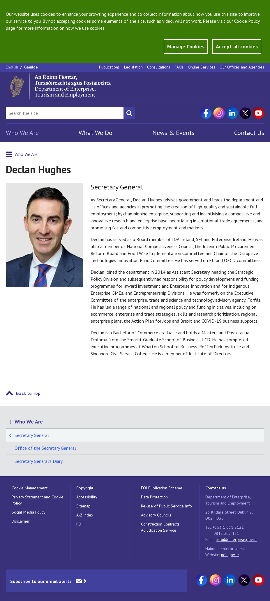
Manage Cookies (185, 46)
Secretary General (32, 435)
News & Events (173, 133)
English (12, 67)
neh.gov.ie (230, 554)
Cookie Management (29, 488)
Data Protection (154, 497)
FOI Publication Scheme (161, 488)
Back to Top (28, 393)
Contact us (215, 488)
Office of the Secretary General (45, 448)
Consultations (158, 67)
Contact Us (249, 133)
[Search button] (129, 113)
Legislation (133, 67)
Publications (109, 67)
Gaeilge (31, 67)
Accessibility (86, 497)
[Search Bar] (64, 113)
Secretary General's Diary (39, 461)
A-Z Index (84, 515)
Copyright (84, 488)
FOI (79, 524)
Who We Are (22, 133)
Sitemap (83, 506)
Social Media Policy (28, 512)
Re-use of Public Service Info (166, 506)
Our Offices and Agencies (242, 67)
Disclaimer (21, 521)
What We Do (95, 133)
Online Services (201, 67)
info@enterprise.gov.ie (236, 539)
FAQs (178, 67)
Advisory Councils (156, 515)
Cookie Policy (247, 21)
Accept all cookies (237, 46)
